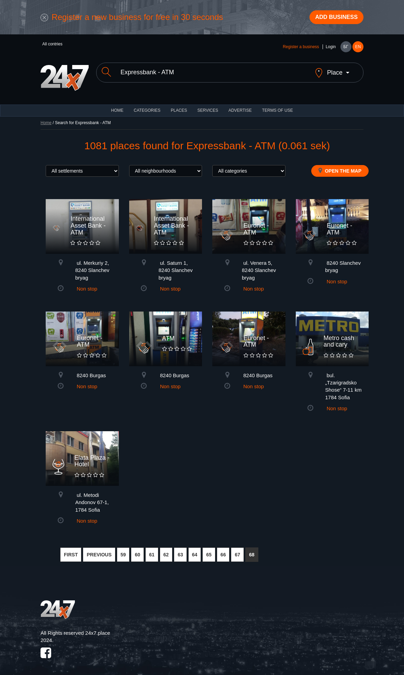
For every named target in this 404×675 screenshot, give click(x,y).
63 (180, 551)
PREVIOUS (99, 551)
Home (46, 119)
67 (237, 551)
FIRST (71, 551)
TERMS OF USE (277, 106)
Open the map (339, 167)
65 (209, 551)
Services (207, 106)
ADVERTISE (240, 106)
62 (166, 551)
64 (195, 551)
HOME (117, 106)
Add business (333, 18)
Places (179, 106)
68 (252, 551)
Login (331, 48)
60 (137, 551)
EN (358, 48)
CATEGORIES (147, 106)
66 (223, 551)
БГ (345, 48)
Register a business (301, 48)
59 (123, 551)
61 (152, 551)
